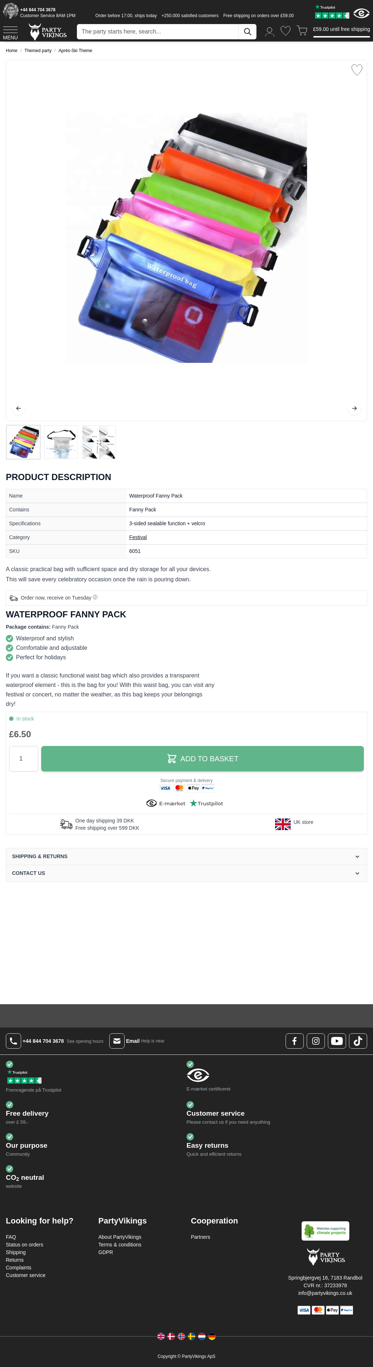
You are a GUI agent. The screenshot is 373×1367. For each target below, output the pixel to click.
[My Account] (270, 31)
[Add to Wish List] (357, 70)
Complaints (18, 1267)
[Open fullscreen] (186, 240)
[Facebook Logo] (295, 1041)
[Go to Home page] (47, 31)
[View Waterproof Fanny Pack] (23, 442)
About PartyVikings (119, 1237)
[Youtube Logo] (337, 1041)
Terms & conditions (119, 1245)
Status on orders (24, 1245)
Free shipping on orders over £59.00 (258, 15)
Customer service (26, 1275)
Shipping (16, 1252)
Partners (200, 1237)
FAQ (11, 1237)
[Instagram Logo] (316, 1041)
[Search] (247, 31)
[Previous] (18, 408)
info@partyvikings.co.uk (325, 1293)
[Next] (354, 408)
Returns (15, 1260)
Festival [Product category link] (138, 537)
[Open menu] (10, 32)
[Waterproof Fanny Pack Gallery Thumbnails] (61, 442)
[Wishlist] (285, 31)
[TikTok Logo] (358, 1041)
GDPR (105, 1252)
